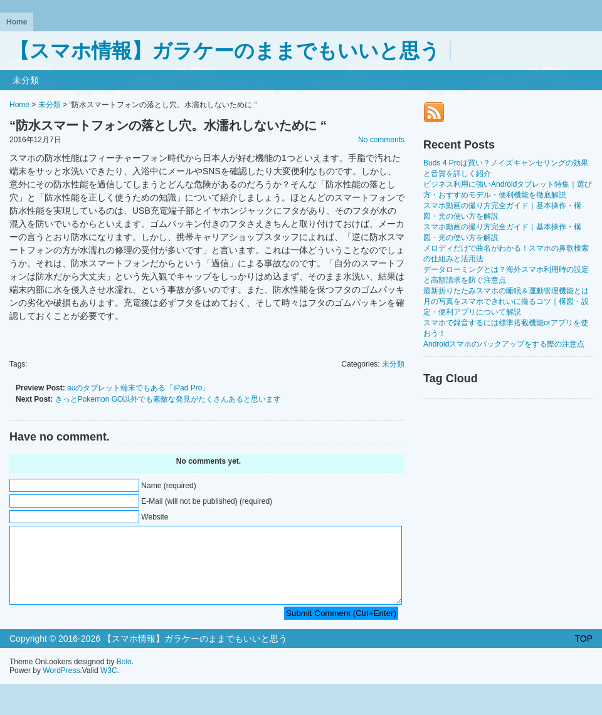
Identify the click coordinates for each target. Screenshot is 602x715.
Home (16, 22)
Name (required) (168, 485)
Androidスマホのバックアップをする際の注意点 (503, 344)
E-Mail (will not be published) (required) (206, 501)
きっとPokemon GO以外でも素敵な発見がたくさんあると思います (168, 399)
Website (154, 517)
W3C (108, 685)
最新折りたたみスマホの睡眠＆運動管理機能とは (506, 290)
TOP (583, 654)
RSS (434, 112)
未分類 (26, 80)
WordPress (61, 685)
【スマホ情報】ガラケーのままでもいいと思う (224, 50)
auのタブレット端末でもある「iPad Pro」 (138, 388)
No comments (381, 139)
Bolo (124, 676)
